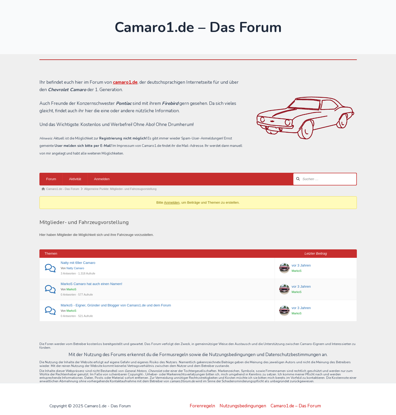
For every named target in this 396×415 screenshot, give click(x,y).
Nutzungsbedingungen (243, 406)
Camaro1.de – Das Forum (296, 406)
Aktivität (75, 179)
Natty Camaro (75, 268)
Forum (51, 179)
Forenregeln (202, 406)
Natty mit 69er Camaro (78, 263)
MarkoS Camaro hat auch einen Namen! (91, 284)
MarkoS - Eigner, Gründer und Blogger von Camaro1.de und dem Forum (116, 305)
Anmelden (102, 179)
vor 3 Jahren (301, 265)
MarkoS (297, 270)
